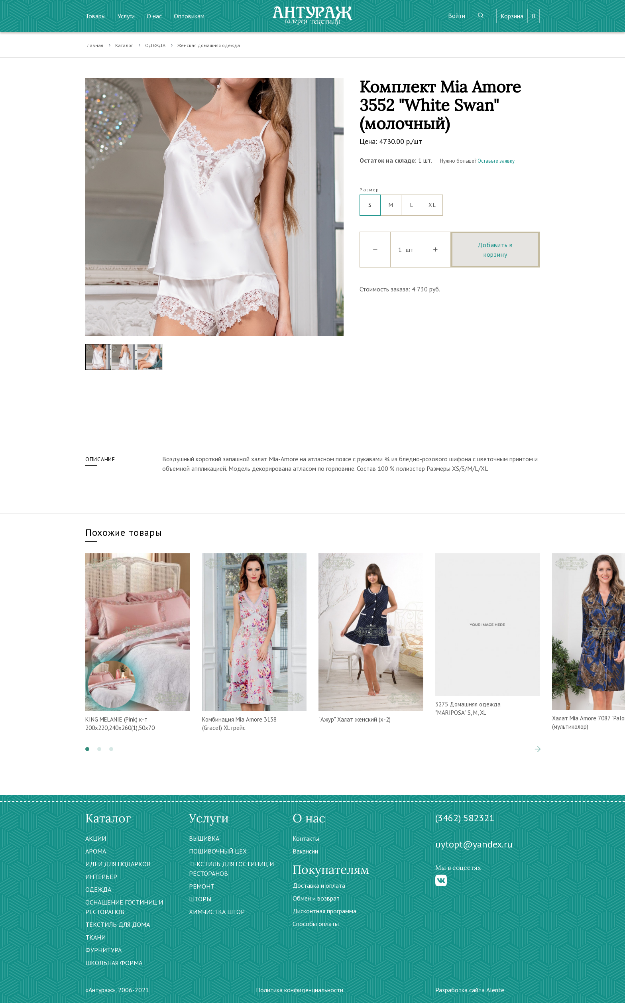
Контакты (306, 838)
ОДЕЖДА (155, 45)
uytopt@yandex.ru (474, 844)
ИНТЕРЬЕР (101, 877)
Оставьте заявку (496, 160)
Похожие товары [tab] (123, 532)
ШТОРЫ (200, 899)
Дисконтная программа (324, 911)
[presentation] (538, 749)
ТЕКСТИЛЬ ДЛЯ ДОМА (117, 924)
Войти (456, 16)
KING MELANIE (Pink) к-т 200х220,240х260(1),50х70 (120, 724)
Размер (369, 190)
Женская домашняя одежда (208, 45)
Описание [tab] (100, 459)
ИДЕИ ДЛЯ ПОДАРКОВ (118, 864)
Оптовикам (189, 16)
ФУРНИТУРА (103, 950)
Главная (94, 45)
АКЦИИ (95, 838)
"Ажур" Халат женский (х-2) (354, 719)
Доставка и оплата (319, 885)
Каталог (124, 45)
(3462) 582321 (464, 818)
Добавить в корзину (495, 249)
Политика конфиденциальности (299, 990)
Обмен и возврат (316, 898)
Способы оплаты (316, 924)
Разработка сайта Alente (469, 990)
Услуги (126, 16)
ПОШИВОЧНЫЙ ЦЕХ (218, 851)
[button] (87, 749)
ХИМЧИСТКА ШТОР (217, 912)
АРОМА (95, 851)
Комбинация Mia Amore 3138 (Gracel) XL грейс (239, 724)
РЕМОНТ (201, 886)
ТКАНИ (95, 937)
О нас (154, 16)
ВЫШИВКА (204, 838)
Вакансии (305, 851)
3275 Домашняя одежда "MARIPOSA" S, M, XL (468, 708)
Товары (95, 16)
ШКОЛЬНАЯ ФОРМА (113, 963)
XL (432, 201)
